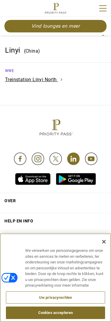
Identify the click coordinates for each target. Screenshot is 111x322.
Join (8, 9)
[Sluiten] (103, 241)
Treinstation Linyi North (33, 79)
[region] (55, 277)
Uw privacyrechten (55, 297)
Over (10, 200)
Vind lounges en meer (55, 26)
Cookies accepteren (55, 312)
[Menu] (103, 8)
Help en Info (18, 221)
